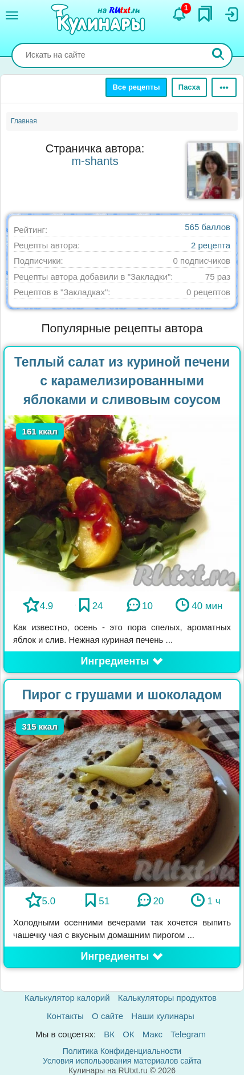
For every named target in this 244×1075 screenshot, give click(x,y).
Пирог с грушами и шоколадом (122, 694)
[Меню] (12, 15)
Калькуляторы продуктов (167, 997)
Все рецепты (136, 87)
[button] (122, 661)
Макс (152, 1034)
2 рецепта (210, 245)
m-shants (94, 161)
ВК (109, 1034)
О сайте (107, 1016)
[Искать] (218, 55)
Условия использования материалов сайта (122, 1060)
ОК (128, 1034)
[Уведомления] (179, 14)
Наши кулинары (162, 1016)
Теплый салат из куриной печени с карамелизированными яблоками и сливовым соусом (122, 381)
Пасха (189, 87)
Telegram (188, 1034)
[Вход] (230, 14)
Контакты (65, 1016)
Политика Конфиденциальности (122, 1051)
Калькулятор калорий (67, 997)
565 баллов (207, 227)
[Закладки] (205, 14)
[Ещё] (224, 87)
